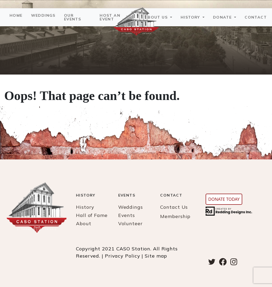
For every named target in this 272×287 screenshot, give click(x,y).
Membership (175, 216)
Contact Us (174, 207)
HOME (16, 15)
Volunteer (130, 223)
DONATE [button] (223, 17)
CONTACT (256, 17)
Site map (156, 256)
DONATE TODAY (224, 199)
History (85, 207)
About (83, 223)
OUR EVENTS (72, 17)
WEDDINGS (43, 15)
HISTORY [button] (191, 17)
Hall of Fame (92, 215)
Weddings (130, 207)
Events (126, 215)
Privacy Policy (122, 256)
